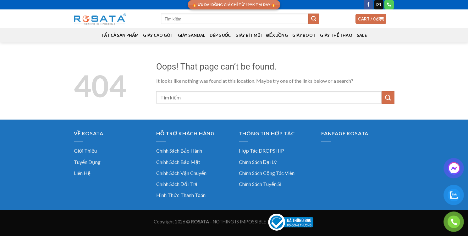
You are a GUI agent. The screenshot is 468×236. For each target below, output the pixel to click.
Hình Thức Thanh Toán (181, 195)
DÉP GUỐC (220, 35)
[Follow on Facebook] (368, 4)
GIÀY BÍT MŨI (248, 35)
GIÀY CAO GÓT (158, 35)
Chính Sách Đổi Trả (176, 184)
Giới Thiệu (85, 151)
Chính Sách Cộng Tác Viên (267, 173)
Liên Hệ (82, 173)
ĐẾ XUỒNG (277, 35)
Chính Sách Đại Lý (258, 162)
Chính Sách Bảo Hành (179, 151)
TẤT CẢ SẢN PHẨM (120, 35)
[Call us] (389, 4)
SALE (362, 35)
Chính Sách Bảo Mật (178, 162)
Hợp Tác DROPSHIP (261, 151)
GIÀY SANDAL (192, 35)
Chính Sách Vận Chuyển (181, 173)
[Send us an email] (378, 4)
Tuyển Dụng (87, 162)
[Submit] (313, 19)
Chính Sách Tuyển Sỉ (260, 184)
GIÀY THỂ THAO (336, 35)
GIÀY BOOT (304, 35)
